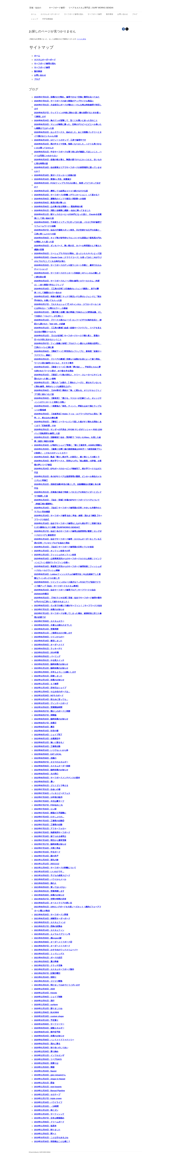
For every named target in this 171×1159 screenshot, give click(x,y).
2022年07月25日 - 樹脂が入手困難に (50, 813)
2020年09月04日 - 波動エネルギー (49, 1028)
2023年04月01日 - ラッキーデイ (48, 649)
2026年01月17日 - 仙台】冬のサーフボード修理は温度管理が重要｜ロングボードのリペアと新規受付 (68, 533)
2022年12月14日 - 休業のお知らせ (49, 680)
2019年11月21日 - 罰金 (44, 1083)
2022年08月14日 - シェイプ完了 (48, 735)
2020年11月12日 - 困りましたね (48, 1008)
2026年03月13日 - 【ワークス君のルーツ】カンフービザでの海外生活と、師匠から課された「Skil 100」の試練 (68, 322)
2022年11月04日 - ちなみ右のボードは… (52, 692)
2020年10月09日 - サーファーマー (49, 1024)
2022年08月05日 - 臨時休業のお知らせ (51, 770)
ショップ (34, 19)
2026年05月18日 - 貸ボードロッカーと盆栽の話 (55, 175)
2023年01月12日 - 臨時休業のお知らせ (51, 668)
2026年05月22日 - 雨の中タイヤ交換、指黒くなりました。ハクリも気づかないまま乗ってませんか (68, 146)
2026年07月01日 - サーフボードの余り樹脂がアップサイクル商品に (64, 101)
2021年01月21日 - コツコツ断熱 (48, 981)
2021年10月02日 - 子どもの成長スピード (52, 875)
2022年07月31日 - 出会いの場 (47, 789)
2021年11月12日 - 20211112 (46, 864)
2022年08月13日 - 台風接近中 (47, 738)
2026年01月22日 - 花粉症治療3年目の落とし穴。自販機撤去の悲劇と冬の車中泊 (67, 486)
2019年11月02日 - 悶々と (45, 1134)
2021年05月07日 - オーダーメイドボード (52, 946)
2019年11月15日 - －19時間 (46, 1106)
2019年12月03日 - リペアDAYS (48, 1059)
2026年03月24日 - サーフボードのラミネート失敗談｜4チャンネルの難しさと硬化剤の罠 (67, 275)
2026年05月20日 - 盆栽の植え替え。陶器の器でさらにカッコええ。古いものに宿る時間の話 (68, 162)
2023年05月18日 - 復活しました (48, 641)
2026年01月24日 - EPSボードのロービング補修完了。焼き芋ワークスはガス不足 (68, 471)
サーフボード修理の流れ (73, 14)
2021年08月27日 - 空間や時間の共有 (50, 899)
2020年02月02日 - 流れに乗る (47, 1044)
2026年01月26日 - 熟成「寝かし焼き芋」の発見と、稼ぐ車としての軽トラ (67, 457)
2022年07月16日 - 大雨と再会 (47, 848)
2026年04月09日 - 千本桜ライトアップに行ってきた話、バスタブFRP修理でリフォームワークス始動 (68, 224)
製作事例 (109, 14)
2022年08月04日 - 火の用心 (46, 774)
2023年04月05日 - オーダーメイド (49, 645)
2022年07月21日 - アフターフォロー (50, 828)
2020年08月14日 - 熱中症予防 (47, 1032)
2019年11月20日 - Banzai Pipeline (49, 1091)
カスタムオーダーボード (50, 14)
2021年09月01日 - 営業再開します (49, 891)
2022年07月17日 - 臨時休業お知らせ (50, 844)
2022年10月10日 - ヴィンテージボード (51, 703)
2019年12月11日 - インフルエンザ (49, 1055)
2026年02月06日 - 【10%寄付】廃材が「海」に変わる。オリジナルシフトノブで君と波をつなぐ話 (68, 392)
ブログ (134, 14)
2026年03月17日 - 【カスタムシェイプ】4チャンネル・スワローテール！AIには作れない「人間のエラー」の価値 (67, 306)
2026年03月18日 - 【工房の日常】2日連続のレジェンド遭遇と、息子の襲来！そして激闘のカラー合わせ (66, 291)
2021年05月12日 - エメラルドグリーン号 (52, 934)
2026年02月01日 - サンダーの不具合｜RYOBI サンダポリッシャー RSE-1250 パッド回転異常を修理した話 (68, 431)
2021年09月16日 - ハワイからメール (50, 879)
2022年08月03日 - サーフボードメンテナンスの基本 (57, 778)
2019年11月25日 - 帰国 (44, 1067)
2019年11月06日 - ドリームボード (49, 1122)
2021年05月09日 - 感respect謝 (47, 938)
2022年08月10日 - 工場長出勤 (47, 746)
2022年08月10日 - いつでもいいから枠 (51, 750)
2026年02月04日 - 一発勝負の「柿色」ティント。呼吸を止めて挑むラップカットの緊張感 (68, 408)
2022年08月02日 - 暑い (44, 782)
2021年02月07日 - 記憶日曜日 (47, 973)
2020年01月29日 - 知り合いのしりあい (51, 1048)
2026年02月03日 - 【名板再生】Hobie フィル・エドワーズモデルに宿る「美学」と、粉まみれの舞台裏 (68, 416)
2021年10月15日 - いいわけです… (49, 871)
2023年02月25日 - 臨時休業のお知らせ (51, 664)
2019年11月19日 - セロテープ (47, 1094)
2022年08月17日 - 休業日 (45, 723)
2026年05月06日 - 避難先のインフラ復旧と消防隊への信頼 (60, 199)
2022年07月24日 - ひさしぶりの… (49, 817)
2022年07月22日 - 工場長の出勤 (48, 825)
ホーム (33, 14)
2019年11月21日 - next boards (48, 1087)
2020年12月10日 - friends (45, 993)
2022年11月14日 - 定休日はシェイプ (50, 688)
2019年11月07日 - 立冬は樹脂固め (49, 1118)
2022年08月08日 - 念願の (45, 758)
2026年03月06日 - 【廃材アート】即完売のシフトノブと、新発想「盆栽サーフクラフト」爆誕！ (68, 353)
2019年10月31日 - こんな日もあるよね (51, 1138)
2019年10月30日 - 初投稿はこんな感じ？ (52, 1141)
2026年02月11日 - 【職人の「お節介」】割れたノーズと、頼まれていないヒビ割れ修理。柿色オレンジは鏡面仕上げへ (68, 385)
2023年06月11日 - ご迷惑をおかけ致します (53, 633)
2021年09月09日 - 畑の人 (45, 883)
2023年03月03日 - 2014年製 (46, 652)
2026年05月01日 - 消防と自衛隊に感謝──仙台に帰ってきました (62, 210)
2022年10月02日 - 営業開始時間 (48, 707)
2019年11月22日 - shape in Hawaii (49, 1079)
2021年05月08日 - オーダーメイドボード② (53, 942)
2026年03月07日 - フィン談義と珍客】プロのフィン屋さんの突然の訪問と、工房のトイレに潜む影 (68, 345)
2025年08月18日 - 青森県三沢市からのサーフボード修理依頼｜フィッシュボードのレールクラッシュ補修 (68, 568)
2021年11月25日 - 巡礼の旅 (46, 860)
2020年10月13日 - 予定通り (46, 1020)
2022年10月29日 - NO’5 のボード (48, 695)
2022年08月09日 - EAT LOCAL (48, 754)
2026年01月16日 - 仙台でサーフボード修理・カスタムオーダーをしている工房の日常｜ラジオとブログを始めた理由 (68, 541)
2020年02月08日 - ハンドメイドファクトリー (54, 1040)
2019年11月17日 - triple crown (48, 1098)
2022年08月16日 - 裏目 (44, 727)
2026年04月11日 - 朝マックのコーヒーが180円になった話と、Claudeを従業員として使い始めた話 (68, 216)
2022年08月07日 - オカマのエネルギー (51, 762)
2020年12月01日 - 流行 (44, 1001)
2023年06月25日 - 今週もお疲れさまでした (53, 625)
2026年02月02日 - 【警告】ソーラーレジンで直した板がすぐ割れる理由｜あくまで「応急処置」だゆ (68, 424)
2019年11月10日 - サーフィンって (49, 1114)
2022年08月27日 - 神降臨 (45, 715)
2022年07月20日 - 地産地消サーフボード (52, 832)
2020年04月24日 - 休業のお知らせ (49, 1036)
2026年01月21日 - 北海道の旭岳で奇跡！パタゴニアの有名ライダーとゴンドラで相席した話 (68, 494)
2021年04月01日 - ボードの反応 (48, 958)
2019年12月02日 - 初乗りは (46, 1063)
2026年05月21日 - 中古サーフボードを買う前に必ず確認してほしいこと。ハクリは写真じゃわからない (68, 154)
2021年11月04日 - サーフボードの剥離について (55, 868)
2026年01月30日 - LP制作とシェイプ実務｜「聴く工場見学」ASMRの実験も (68, 445)
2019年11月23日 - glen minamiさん (50, 1075)
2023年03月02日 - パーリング (47, 656)
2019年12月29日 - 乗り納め (46, 1051)
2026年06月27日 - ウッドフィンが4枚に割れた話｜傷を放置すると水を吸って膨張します (67, 115)
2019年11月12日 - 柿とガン (46, 1110)
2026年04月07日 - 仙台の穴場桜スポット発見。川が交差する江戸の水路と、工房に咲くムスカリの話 (68, 232)
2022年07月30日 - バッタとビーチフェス (52, 793)
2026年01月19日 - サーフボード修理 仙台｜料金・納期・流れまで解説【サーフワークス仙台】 (68, 518)
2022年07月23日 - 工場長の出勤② (49, 821)
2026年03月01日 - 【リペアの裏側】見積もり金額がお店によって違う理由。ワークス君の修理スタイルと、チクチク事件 (68, 361)
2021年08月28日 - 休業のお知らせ (49, 895)
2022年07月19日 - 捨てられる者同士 (50, 836)
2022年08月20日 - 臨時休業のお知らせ (51, 719)
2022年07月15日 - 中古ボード (47, 852)
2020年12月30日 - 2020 (44, 989)
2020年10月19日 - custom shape (49, 1016)
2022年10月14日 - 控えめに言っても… (51, 699)
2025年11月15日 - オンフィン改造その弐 (52, 551)
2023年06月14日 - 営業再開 (46, 629)
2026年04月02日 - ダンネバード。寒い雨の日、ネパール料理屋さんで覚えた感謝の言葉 (68, 248)
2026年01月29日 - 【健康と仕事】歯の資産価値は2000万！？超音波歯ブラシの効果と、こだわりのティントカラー (68, 451)
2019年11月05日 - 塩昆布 (45, 1126)
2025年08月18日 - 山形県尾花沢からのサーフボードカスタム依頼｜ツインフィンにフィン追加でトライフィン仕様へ (68, 561)
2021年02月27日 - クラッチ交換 (48, 965)
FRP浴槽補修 (47, 19)
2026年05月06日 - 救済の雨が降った (50, 203)
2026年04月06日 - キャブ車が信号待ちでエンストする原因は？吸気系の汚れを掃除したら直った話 (68, 240)
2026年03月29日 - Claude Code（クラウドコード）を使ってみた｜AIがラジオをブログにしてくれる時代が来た (68, 259)
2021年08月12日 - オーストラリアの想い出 (53, 903)
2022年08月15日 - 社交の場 (46, 731)
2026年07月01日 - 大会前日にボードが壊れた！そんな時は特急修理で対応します (68, 107)
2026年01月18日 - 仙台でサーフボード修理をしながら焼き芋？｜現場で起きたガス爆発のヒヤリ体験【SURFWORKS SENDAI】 (68, 525)
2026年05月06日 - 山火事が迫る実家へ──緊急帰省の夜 (58, 206)
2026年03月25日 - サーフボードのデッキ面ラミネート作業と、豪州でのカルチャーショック (68, 267)
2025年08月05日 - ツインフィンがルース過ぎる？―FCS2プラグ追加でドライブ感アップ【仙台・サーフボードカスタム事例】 (67, 584)
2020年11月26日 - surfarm (46, 1005)
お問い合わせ (122, 14)
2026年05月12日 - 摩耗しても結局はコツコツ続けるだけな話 (61, 191)
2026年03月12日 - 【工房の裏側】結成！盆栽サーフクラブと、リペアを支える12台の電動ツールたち (68, 330)
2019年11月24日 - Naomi (45, 1071)
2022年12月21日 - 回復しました (48, 676)
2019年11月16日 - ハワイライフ (48, 1102)
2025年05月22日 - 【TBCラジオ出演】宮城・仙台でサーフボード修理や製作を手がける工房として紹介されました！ (68, 600)
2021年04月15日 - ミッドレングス (49, 954)
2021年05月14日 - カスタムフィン (49, 930)
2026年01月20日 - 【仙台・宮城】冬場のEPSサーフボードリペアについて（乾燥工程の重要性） (67, 502)
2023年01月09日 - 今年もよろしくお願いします (55, 672)
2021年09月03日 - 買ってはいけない (50, 887)
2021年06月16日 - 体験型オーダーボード (52, 918)
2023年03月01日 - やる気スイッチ (49, 660)
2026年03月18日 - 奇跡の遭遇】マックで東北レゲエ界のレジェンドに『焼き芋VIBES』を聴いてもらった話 (68, 298)
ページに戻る (81, 39)
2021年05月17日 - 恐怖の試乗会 (48, 926)
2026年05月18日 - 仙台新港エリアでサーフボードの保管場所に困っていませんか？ (68, 169)
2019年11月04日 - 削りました (47, 1130)
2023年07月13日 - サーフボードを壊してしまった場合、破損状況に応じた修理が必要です (68, 615)
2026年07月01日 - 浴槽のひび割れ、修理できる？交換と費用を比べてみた (67, 97)
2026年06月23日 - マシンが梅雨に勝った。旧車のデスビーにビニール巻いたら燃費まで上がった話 (68, 126)
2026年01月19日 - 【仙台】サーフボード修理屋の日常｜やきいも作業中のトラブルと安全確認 (68, 510)
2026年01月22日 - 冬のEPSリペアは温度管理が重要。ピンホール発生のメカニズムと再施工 (68, 478)
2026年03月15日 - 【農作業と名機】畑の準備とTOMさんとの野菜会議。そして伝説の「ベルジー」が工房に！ (68, 314)
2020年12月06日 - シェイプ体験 (48, 997)
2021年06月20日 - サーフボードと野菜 (51, 915)
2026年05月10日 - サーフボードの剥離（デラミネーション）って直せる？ (67, 195)
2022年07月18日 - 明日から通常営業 (50, 840)
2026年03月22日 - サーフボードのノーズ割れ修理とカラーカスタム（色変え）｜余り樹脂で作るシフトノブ (67, 283)
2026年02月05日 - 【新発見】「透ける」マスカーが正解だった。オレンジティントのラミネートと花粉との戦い (68, 400)
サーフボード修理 (95, 14)
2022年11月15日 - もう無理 (46, 684)
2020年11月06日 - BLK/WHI (46, 1012)
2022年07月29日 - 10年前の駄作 (48, 797)
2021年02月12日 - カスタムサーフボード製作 (54, 969)
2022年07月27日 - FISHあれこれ (48, 805)
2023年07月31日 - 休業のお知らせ (49, 609)
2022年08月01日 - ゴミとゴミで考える (51, 785)
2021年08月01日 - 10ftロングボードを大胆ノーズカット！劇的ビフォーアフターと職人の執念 (67, 909)
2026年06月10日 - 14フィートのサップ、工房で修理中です (60, 140)
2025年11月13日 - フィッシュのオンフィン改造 (55, 555)
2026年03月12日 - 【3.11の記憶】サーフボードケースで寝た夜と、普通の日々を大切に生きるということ (66, 338)
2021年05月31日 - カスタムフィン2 (49, 922)
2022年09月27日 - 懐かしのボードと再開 (52, 711)
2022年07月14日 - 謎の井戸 (46, 856)
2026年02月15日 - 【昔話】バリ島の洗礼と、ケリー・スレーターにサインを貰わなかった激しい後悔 (68, 377)
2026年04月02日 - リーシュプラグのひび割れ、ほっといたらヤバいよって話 (68, 253)
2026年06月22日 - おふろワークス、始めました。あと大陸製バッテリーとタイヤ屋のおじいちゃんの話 (68, 134)
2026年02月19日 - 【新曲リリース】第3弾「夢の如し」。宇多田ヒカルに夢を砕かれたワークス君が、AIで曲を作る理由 (67, 369)
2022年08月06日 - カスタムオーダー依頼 (52, 766)
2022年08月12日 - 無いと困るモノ (49, 742)
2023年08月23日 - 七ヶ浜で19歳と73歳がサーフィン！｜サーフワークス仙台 (68, 605)
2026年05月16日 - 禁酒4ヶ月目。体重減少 (52, 179)
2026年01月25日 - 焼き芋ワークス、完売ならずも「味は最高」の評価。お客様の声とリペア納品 (68, 463)
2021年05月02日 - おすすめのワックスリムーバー (56, 950)
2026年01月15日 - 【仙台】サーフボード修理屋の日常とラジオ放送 (64, 547)
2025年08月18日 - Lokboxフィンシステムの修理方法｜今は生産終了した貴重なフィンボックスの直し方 (67, 576)
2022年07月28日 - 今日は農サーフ (49, 801)
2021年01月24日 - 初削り (45, 977)
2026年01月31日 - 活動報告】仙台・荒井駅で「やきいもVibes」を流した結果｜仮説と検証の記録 (67, 439)
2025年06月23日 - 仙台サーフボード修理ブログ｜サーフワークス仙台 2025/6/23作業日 (65, 592)
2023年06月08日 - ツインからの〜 (49, 637)
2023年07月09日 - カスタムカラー (49, 621)
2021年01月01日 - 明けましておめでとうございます (57, 985)
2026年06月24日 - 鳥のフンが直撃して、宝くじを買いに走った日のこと (66, 120)
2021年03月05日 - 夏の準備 (46, 961)
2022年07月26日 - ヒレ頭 (45, 809)
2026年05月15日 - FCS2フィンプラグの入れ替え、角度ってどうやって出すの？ (67, 185)
